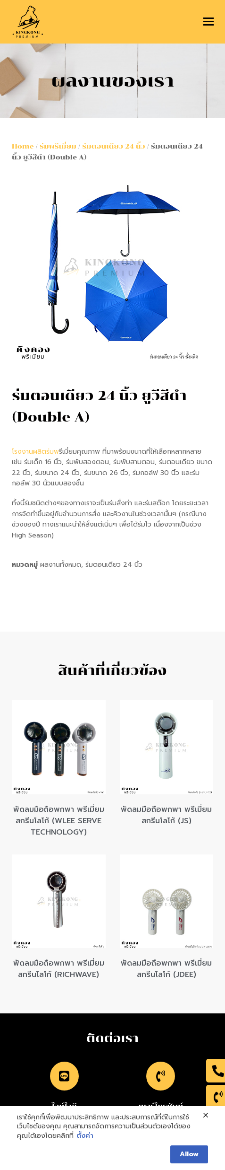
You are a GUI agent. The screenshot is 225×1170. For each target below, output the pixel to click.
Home (23, 146)
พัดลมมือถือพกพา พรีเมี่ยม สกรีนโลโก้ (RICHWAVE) (58, 969)
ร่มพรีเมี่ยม (58, 146)
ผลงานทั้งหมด (60, 565)
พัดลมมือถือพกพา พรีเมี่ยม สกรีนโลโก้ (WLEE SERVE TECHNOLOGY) (58, 821)
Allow (189, 1154)
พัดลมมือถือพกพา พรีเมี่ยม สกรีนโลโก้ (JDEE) (166, 969)
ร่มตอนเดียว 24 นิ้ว (113, 146)
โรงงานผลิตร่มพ (35, 452)
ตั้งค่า (84, 1136)
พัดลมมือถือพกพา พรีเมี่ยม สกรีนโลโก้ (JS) (166, 815)
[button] (208, 22)
